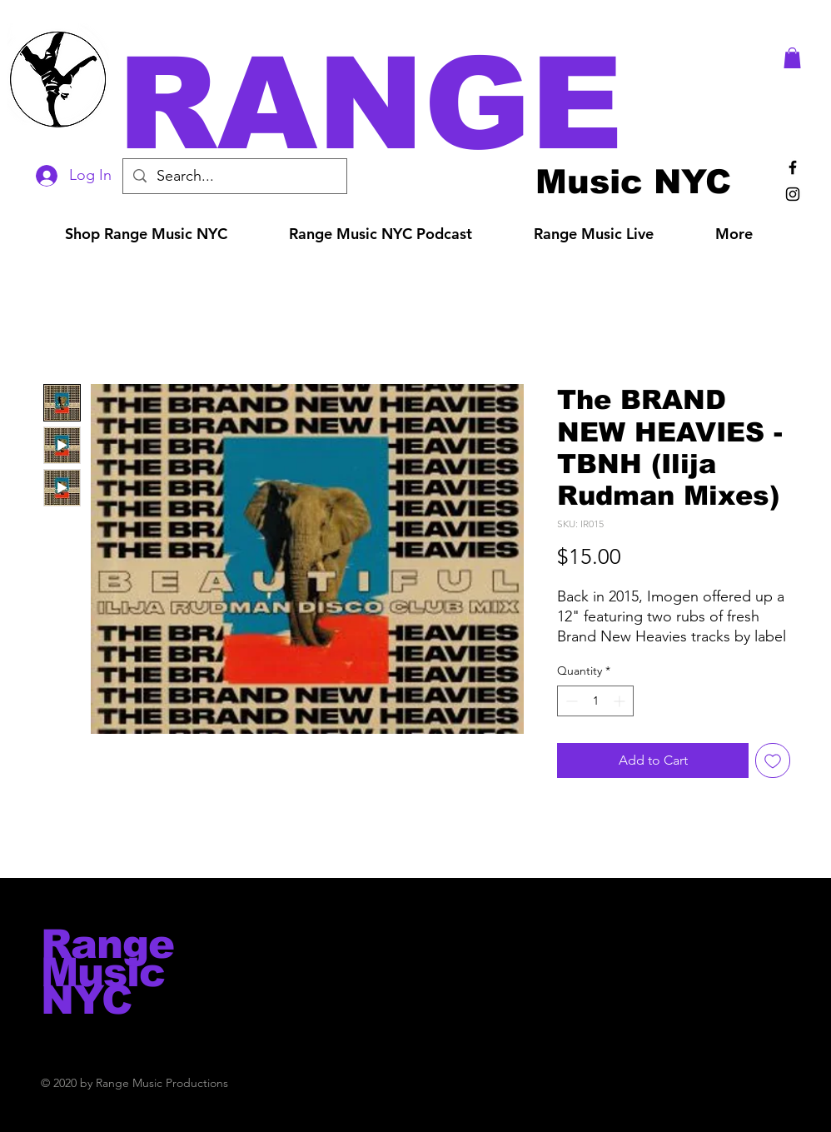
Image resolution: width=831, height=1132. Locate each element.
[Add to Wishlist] (772, 760)
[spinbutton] (595, 701)
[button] (438, 103)
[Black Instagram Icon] (793, 194)
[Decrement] (570, 701)
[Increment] (620, 701)
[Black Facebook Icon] (793, 167)
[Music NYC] (633, 181)
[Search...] (234, 176)
